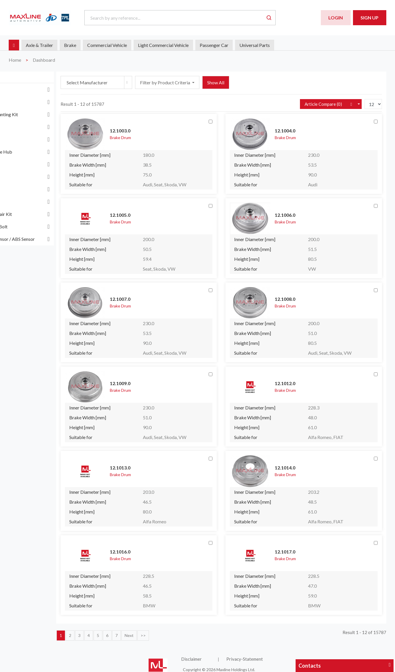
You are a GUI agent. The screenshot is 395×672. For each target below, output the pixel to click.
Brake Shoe (24, 139)
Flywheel (22, 176)
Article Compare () (323, 104)
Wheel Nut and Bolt (32, 226)
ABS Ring (22, 89)
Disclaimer (218, 655)
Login (335, 17)
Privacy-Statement (264, 655)
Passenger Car (214, 45)
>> (189, 631)
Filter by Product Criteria (212, 82)
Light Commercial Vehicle (163, 45)
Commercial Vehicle (107, 45)
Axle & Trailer (39, 45)
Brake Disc (24, 102)
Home (15, 60)
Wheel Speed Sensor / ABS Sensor (46, 239)
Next (175, 631)
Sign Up (369, 17)
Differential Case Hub (35, 151)
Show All (262, 82)
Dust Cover (24, 164)
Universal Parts (254, 45)
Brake (70, 45)
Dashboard (44, 60)
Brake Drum (25, 127)
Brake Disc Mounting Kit (38, 114)
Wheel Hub (24, 201)
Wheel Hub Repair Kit (35, 214)
